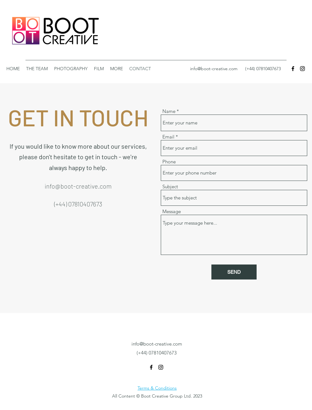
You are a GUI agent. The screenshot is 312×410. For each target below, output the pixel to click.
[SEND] (234, 272)
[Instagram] (302, 68)
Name (168, 111)
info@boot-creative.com (214, 68)
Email (168, 136)
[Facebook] (293, 68)
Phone (169, 161)
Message (171, 211)
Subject (170, 186)
